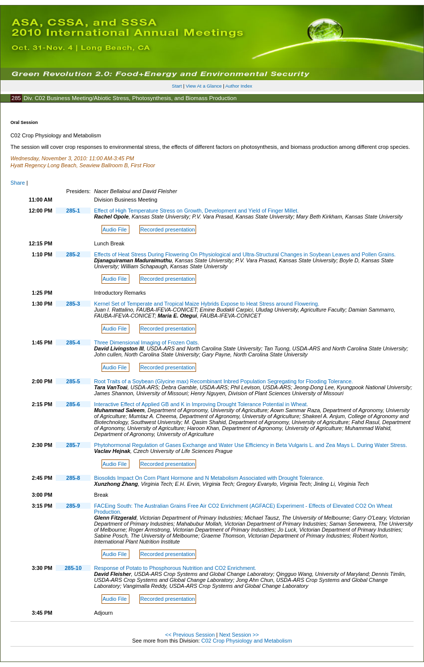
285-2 (73, 254)
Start (177, 86)
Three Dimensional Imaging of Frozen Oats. (146, 342)
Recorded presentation (167, 229)
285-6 (73, 404)
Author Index (238, 86)
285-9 (73, 506)
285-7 (73, 445)
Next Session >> (239, 635)
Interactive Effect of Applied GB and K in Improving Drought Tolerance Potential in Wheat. (201, 404)
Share (17, 183)
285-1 (73, 211)
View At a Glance (203, 86)
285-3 (73, 304)
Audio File (115, 229)
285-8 (73, 478)
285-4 (73, 342)
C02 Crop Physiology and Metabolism (247, 641)
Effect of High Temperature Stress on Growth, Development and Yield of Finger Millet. (196, 211)
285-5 (73, 381)
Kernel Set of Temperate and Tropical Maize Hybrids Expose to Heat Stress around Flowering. (206, 304)
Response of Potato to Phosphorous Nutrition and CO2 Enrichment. (175, 568)
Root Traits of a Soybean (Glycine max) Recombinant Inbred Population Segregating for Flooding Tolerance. (223, 381)
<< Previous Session (190, 635)
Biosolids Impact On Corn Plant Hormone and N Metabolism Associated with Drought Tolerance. (209, 478)
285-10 (73, 568)
